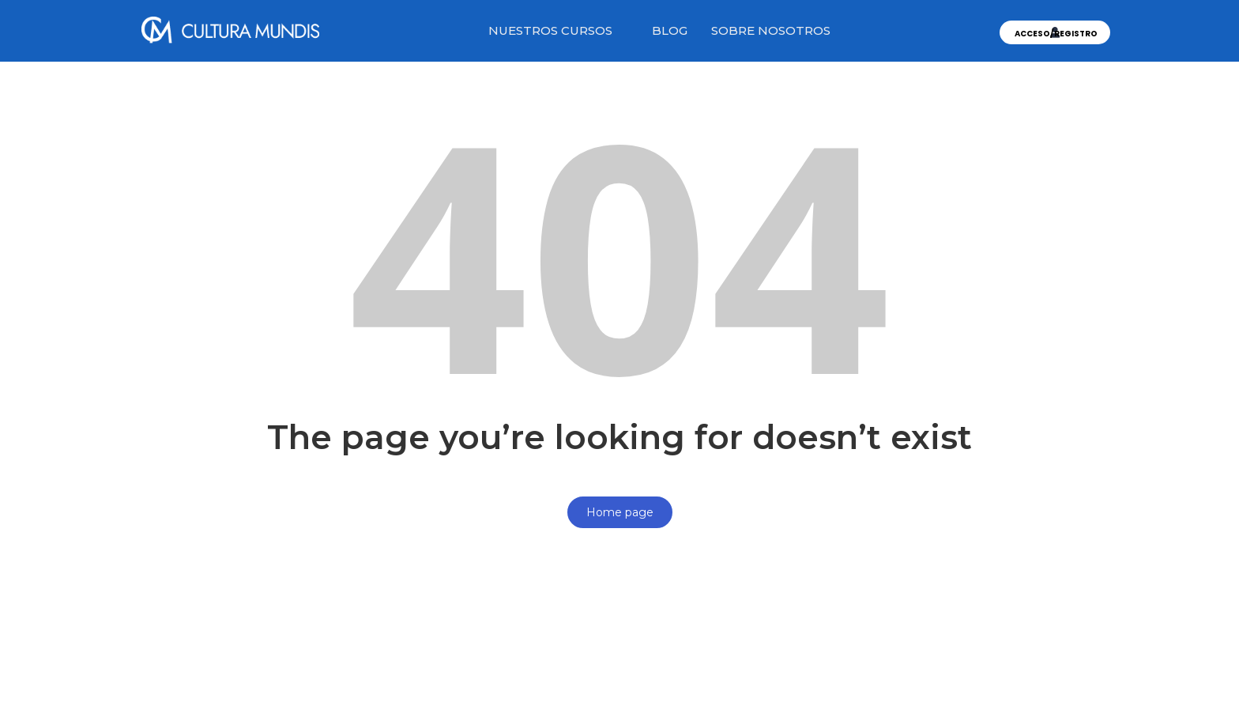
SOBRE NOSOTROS (770, 30)
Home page (619, 512)
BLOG (669, 30)
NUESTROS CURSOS (550, 30)
